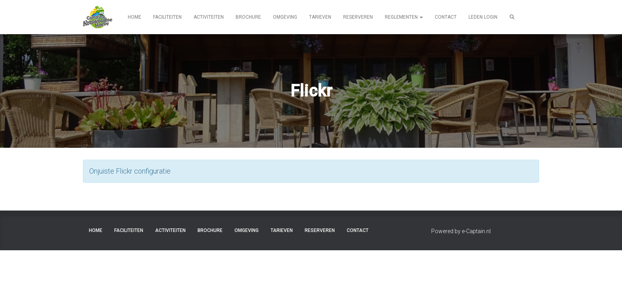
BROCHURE (248, 17)
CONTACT (446, 17)
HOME (134, 17)
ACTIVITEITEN (209, 17)
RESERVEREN (358, 17)
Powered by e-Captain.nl (461, 231)
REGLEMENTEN (404, 17)
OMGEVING (285, 17)
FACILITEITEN (167, 17)
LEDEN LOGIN (482, 17)
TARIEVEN (320, 17)
